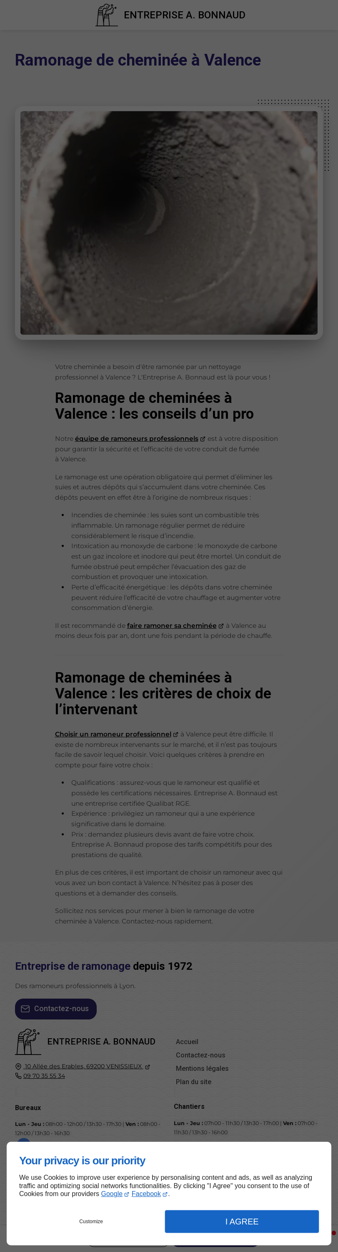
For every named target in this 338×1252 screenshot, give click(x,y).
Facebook (146, 1193)
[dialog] (169, 1193)
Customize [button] (91, 1221)
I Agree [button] (242, 1221)
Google (112, 1193)
